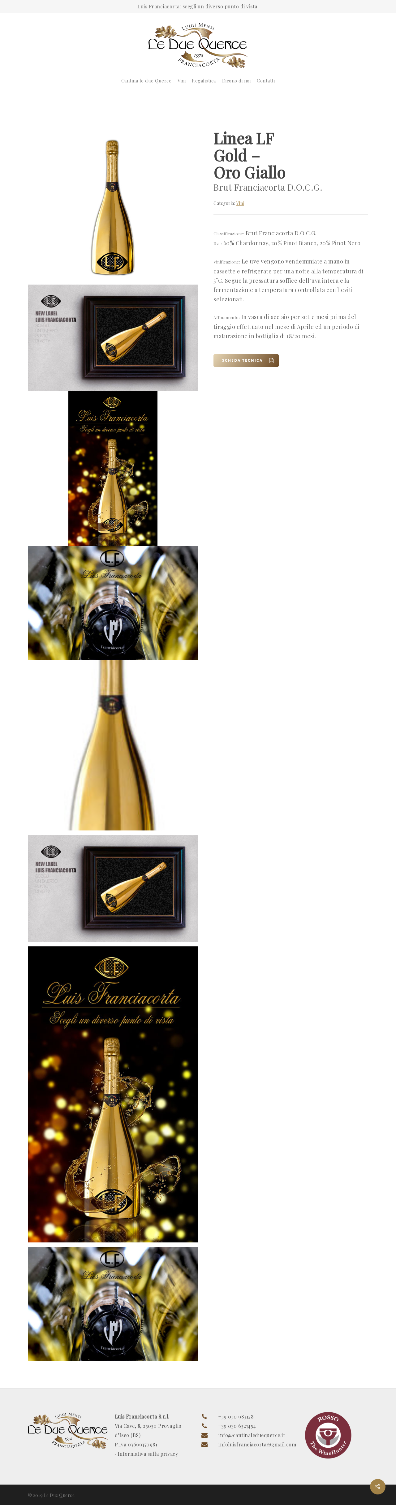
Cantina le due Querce (146, 80)
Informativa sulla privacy (148, 1453)
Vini (182, 80)
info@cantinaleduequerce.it (251, 1435)
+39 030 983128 (235, 1416)
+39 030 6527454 (237, 1426)
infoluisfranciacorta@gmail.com (257, 1444)
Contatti (266, 80)
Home (35, 108)
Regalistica (204, 80)
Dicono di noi (236, 80)
